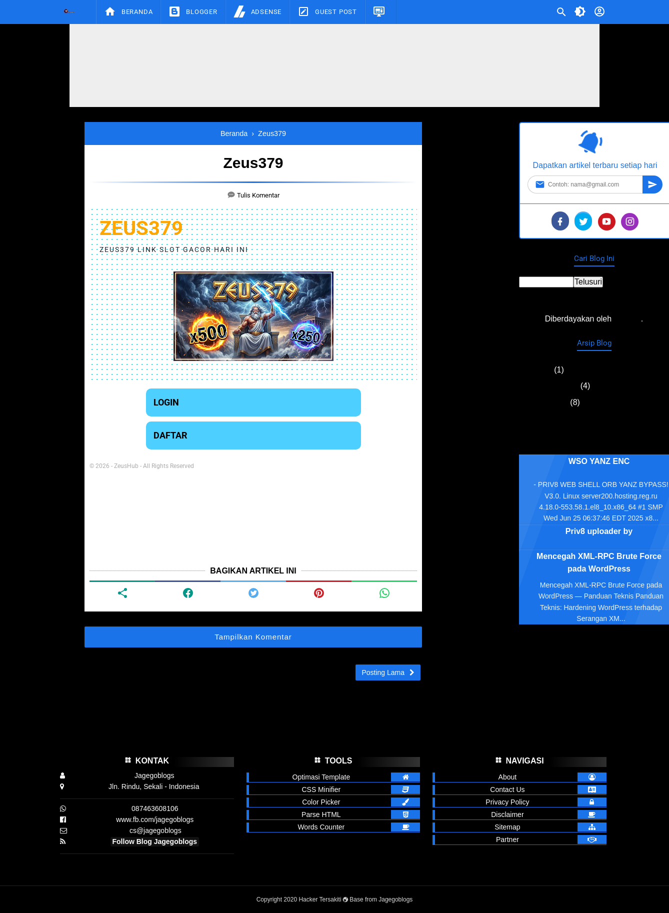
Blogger (192, 12)
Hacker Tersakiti (319, 899)
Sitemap (507, 827)
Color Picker (321, 802)
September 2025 (548, 386)
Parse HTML (321, 814)
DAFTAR (171, 435)
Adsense (258, 12)
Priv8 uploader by (599, 531)
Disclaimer (507, 814)
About (507, 777)
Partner (507, 840)
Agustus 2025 (543, 402)
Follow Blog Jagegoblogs (155, 842)
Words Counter (321, 827)
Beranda (128, 12)
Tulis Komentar (258, 195)
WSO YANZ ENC (599, 461)
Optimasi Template (321, 777)
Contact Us (507, 790)
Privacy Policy (507, 802)
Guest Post (327, 12)
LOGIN (166, 402)
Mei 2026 (535, 370)
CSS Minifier (321, 790)
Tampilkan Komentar (253, 636)
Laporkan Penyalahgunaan (594, 432)
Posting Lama (383, 672)
